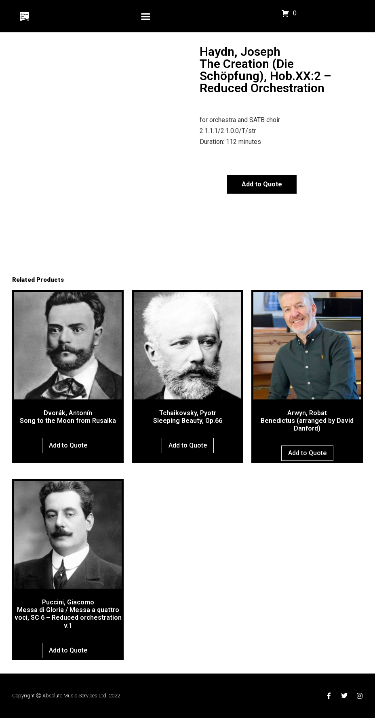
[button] (146, 16)
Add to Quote (262, 184)
